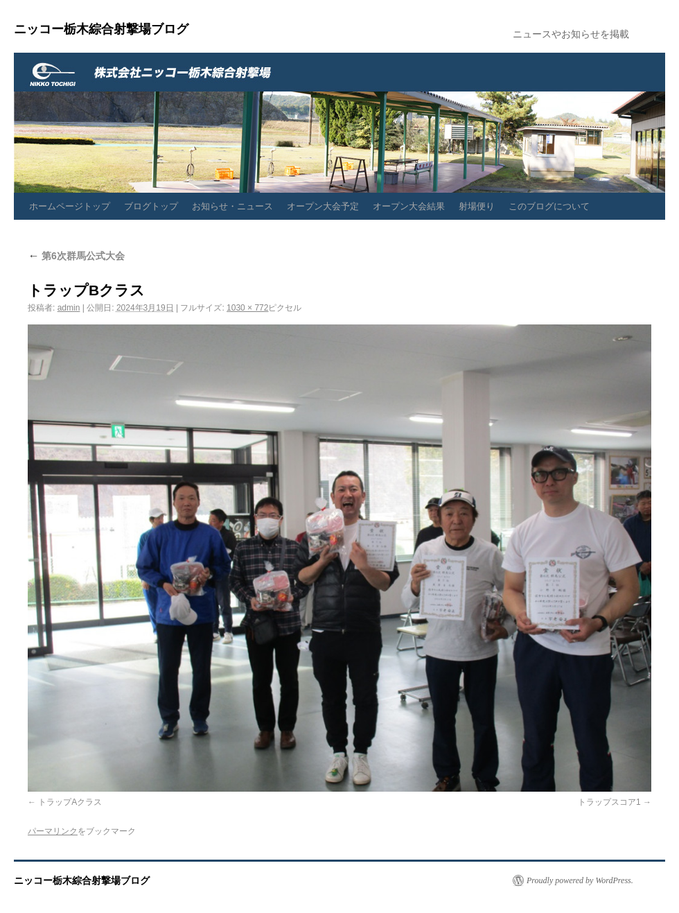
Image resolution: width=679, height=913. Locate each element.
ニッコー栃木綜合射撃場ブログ (101, 29)
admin (69, 308)
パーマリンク (53, 831)
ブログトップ (151, 206)
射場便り (477, 206)
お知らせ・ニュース (232, 206)
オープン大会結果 (409, 206)
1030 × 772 (247, 308)
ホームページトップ (69, 206)
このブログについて (549, 206)
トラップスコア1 (609, 802)
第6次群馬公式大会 (76, 255)
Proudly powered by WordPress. (580, 880)
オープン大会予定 (323, 206)
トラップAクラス (70, 802)
